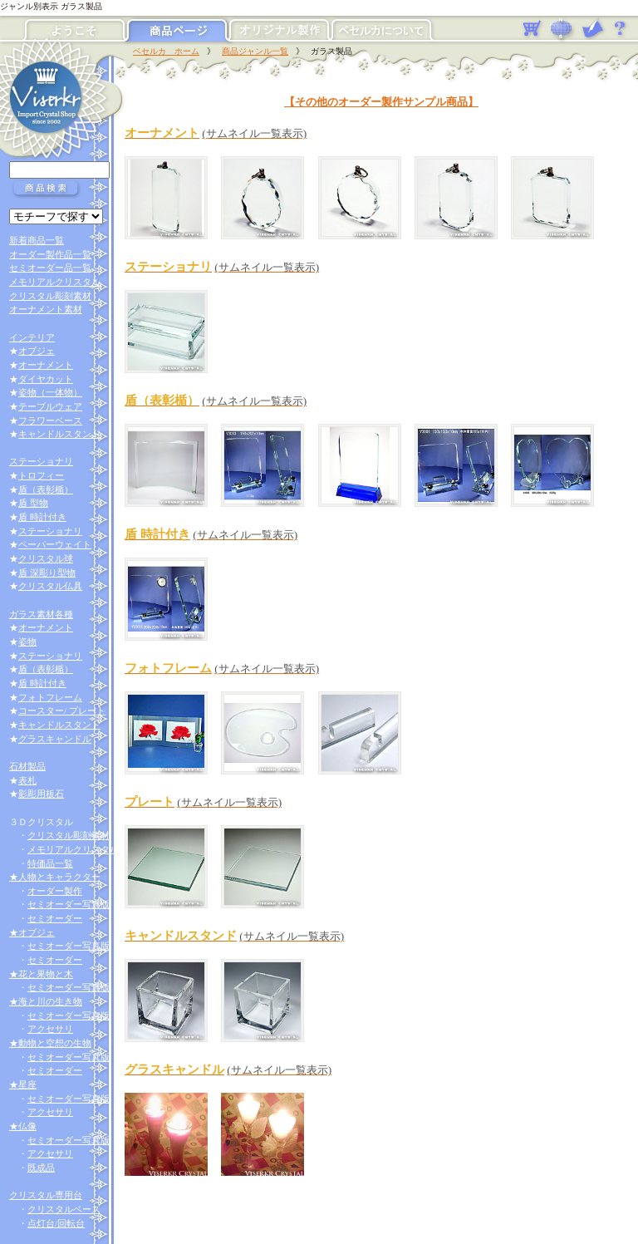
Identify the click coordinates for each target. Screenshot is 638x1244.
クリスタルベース (64, 1209)
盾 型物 (33, 503)
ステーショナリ (41, 461)
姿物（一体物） (50, 392)
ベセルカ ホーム (166, 51)
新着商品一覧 (36, 240)
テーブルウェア (50, 406)
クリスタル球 (45, 558)
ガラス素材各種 (41, 614)
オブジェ (36, 351)
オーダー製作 (54, 891)
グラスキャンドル (54, 739)
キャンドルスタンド (59, 434)
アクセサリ (50, 1029)
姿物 (27, 642)
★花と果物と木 (41, 974)
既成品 (41, 1168)
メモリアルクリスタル (55, 282)
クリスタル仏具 (50, 586)
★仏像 (23, 1126)
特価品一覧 (50, 863)
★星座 (23, 1084)
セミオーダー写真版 (68, 904)
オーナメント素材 (45, 309)
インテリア (32, 337)
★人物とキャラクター (55, 877)
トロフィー (41, 475)
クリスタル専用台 (45, 1195)
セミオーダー (54, 918)
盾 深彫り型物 (47, 573)
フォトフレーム (50, 697)
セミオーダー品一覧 (50, 268)
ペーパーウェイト (54, 544)
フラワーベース (50, 420)
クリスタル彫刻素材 (50, 296)
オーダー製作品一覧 (50, 254)
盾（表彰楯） (45, 489)
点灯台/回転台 (56, 1223)
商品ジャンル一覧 (255, 51)
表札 (27, 780)
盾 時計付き (42, 517)
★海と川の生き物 (45, 1001)
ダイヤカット (45, 379)
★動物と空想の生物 (50, 1043)
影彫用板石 (41, 794)
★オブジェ (32, 932)
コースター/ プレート (62, 710)
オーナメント (45, 365)
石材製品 (27, 766)
